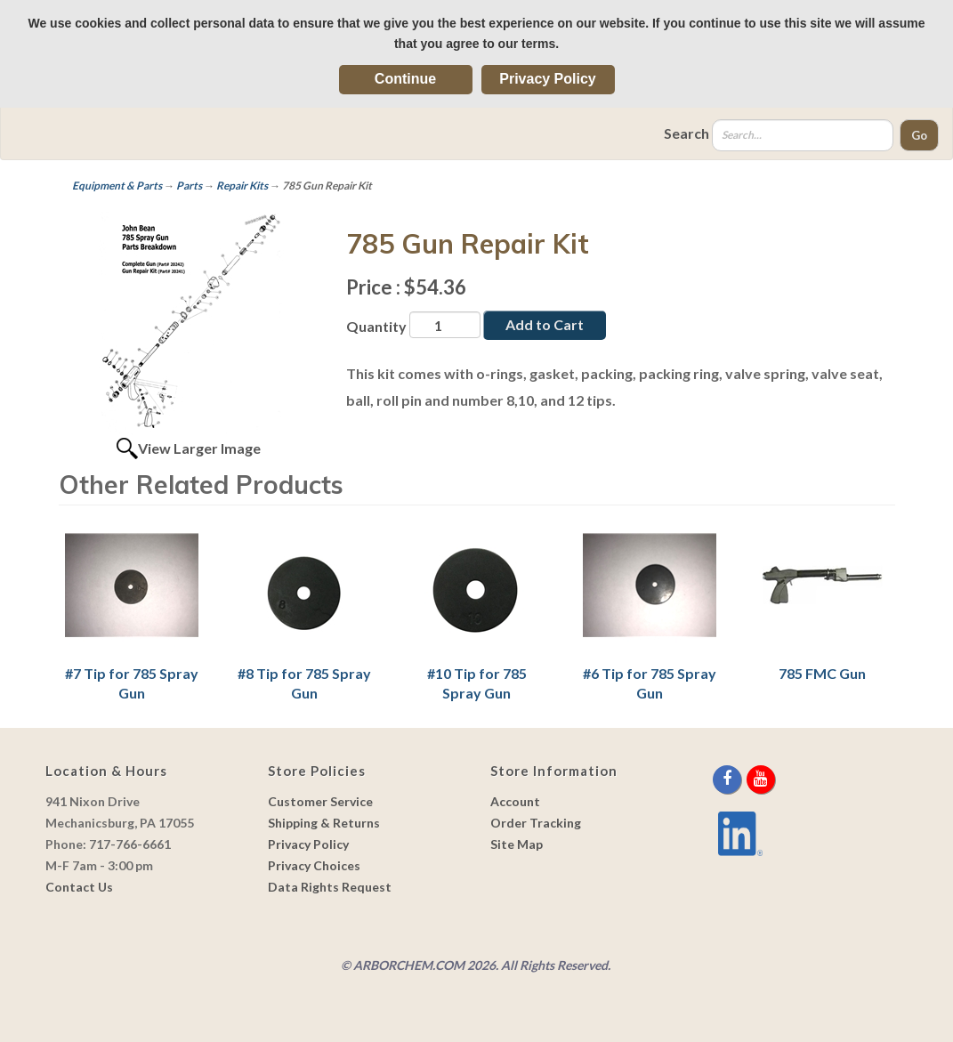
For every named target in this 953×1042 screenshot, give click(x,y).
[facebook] (728, 779)
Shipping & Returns (324, 822)
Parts (189, 185)
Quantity (376, 326)
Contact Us (79, 886)
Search (686, 133)
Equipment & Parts (117, 185)
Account (515, 801)
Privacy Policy (547, 78)
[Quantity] (445, 324)
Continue (405, 78)
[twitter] (745, 779)
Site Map (516, 844)
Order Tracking (535, 822)
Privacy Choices (314, 865)
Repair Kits (242, 185)
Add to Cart (544, 324)
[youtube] (761, 779)
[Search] (802, 135)
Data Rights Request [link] (330, 886)
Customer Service (320, 801)
